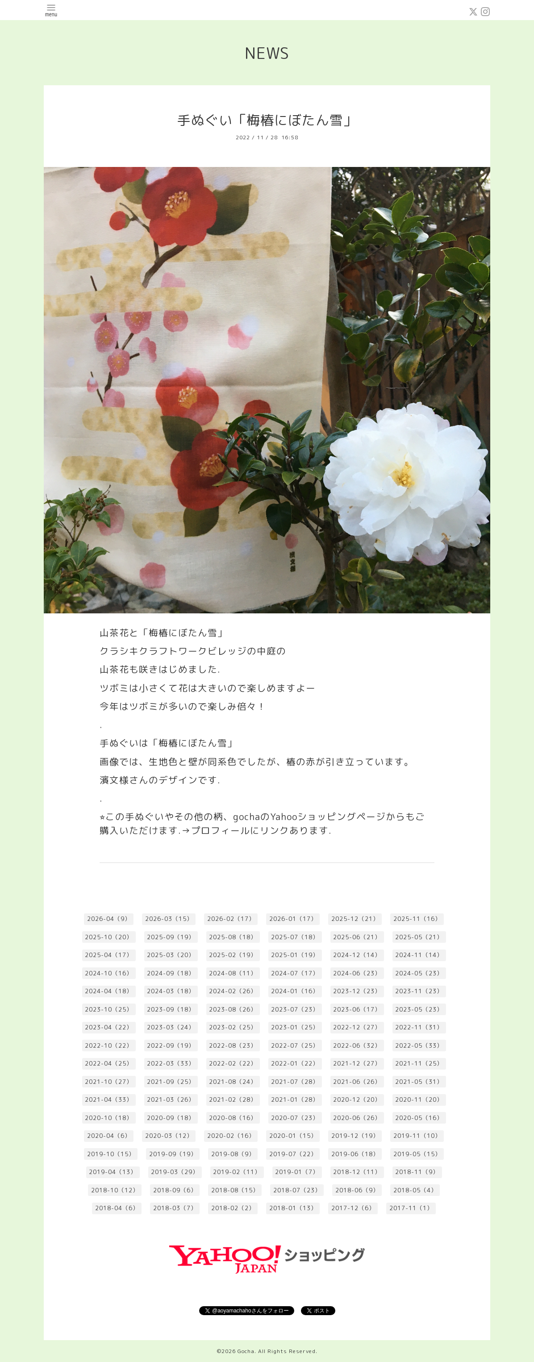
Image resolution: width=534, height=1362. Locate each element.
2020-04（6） (109, 1136)
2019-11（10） (417, 1136)
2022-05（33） (419, 1045)
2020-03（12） (169, 1136)
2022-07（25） (295, 1045)
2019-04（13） (113, 1172)
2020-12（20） (357, 1099)
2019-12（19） (355, 1136)
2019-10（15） (111, 1154)
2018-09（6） (175, 1190)
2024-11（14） (419, 955)
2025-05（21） (419, 937)
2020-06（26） (357, 1118)
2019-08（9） (233, 1154)
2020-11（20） (419, 1099)
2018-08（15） (235, 1190)
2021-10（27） (109, 1082)
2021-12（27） (357, 1063)
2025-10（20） (109, 937)
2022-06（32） (357, 1045)
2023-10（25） (109, 1009)
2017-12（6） (353, 1208)
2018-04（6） (117, 1208)
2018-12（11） (357, 1172)
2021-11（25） (419, 1063)
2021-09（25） (171, 1082)
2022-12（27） (357, 1027)
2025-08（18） (233, 937)
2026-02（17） (231, 919)
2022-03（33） (171, 1063)
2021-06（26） (357, 1082)
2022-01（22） (295, 1063)
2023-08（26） (233, 1009)
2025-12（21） (355, 919)
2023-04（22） (109, 1027)
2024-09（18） (171, 973)
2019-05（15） (417, 1154)
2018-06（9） (357, 1190)
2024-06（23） (357, 973)
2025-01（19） (295, 955)
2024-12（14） (357, 955)
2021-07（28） (295, 1082)
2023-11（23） (419, 991)
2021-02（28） (233, 1099)
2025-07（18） (295, 937)
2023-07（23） (295, 1009)
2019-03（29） (175, 1172)
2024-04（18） (109, 991)
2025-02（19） (233, 955)
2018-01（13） (293, 1208)
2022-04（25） (109, 1063)
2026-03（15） (169, 919)
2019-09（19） (173, 1154)
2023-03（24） (171, 1027)
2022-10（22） (109, 1045)
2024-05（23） (419, 973)
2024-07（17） (295, 973)
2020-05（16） (419, 1118)
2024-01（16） (295, 991)
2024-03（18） (171, 991)
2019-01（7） (297, 1172)
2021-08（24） (233, 1082)
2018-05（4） (415, 1190)
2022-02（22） (233, 1063)
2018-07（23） (297, 1190)
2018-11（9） (417, 1172)
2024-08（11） (233, 973)
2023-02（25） (233, 1027)
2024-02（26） (233, 991)
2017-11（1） (411, 1208)
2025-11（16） (417, 919)
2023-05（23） (419, 1009)
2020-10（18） (109, 1118)
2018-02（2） (233, 1208)
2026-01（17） (293, 919)
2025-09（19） (171, 937)
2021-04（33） (109, 1099)
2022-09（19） (171, 1045)
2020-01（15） (293, 1136)
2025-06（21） (357, 937)
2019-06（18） (355, 1154)
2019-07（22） (293, 1154)
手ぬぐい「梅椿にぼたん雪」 (267, 120)
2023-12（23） (357, 991)
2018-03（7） (175, 1208)
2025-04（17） (109, 955)
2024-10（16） (109, 973)
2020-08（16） (233, 1118)
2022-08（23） (233, 1045)
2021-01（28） (295, 1099)
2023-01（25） (295, 1027)
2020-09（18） (171, 1118)
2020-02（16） (231, 1136)
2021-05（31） (419, 1082)
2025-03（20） (171, 955)
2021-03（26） (171, 1099)
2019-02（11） (237, 1172)
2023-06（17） (357, 1009)
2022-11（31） (419, 1027)
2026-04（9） (109, 919)
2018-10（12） (115, 1190)
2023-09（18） (171, 1009)
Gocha (246, 1351)
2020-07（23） (295, 1118)
